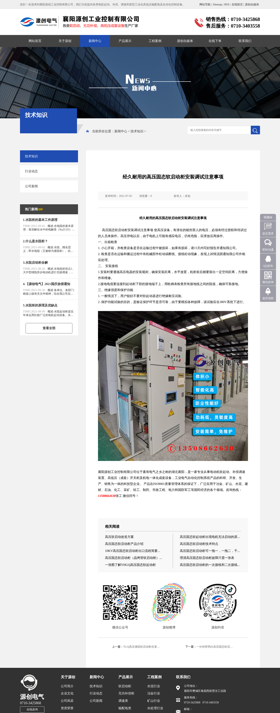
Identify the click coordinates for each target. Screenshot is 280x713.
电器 (129, 272)
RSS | (227, 4)
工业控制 (117, 472)
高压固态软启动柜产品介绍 (124, 543)
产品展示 (125, 41)
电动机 (215, 472)
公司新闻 (31, 186)
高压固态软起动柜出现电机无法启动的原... (210, 536)
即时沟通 (268, 249)
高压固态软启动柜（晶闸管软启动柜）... (133, 557)
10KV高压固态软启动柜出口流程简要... (132, 550)
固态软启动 (170, 218)
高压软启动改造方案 (119, 536)
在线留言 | (238, 4)
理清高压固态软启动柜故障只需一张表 (207, 557)
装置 (101, 478)
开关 (133, 478)
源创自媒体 (252, 4)
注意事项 (146, 230)
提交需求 (268, 233)
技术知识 (137, 131)
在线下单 (215, 41)
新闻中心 (95, 41)
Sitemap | (218, 4)
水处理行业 (155, 708)
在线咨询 (32, 709)
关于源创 (65, 41)
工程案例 (155, 41)
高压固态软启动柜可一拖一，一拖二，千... (210, 550)
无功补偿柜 (126, 693)
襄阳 (101, 472)
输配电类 (124, 708)
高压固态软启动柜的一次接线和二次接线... (210, 564)
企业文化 (67, 693)
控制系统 (203, 478)
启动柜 (123, 230)
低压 (114, 478)
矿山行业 (153, 700)
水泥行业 (153, 686)
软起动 (224, 472)
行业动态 (31, 171)
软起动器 (149, 296)
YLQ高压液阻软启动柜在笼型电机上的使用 (150, 646)
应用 (209, 484)
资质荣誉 (67, 708)
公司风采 (67, 700)
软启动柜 (124, 686)
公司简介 (67, 686)
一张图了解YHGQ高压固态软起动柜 (130, 564)
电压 (205, 230)
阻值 (212, 284)
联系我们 (245, 41)
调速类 (123, 700)
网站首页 (35, 41)
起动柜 (131, 284)
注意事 (198, 218)
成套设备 (165, 478)
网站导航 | (205, 4)
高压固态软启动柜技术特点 (199, 543)
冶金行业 (153, 693)
